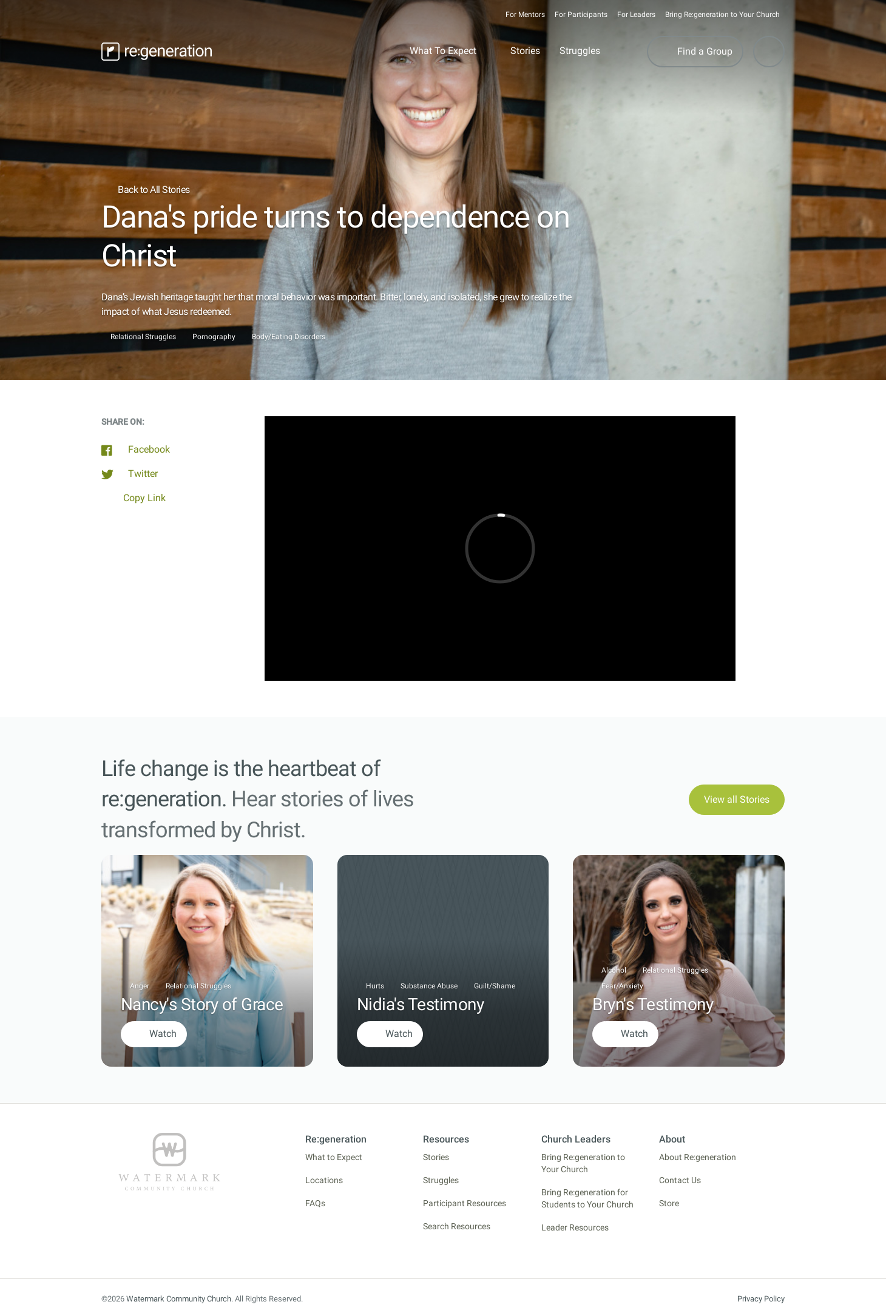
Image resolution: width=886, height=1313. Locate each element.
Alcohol (613, 970)
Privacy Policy (761, 1298)
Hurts (375, 986)
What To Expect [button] (443, 50)
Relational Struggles (143, 337)
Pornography (213, 337)
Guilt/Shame (494, 986)
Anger (139, 986)
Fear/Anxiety (622, 986)
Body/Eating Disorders (288, 337)
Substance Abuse (429, 986)
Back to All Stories (145, 189)
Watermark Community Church (178, 1298)
